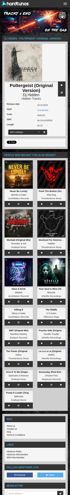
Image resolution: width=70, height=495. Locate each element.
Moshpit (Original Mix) (19, 240)
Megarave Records (51, 379)
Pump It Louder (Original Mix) (22, 392)
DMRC (51, 354)
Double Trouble (51, 334)
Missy (15, 313)
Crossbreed (42, 110)
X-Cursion (51, 313)
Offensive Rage (51, 317)
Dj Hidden (31, 95)
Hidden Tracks (31, 98)
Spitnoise (13, 375)
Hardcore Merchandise (17, 454)
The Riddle (51, 309)
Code (9, 114)
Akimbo (15, 194)
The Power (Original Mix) (19, 351)
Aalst (23, 194)
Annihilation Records (18, 198)
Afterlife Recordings (51, 296)
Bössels (51, 292)
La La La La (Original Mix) (52, 351)
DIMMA (18, 292)
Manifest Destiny (18, 334)
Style (9, 109)
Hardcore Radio (14, 451)
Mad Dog (51, 194)
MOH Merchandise (15, 457)
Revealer (15, 243)
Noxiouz (25, 375)
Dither (19, 354)
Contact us (12, 429)
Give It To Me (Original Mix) (20, 372)
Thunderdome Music (51, 198)
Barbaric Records (18, 337)
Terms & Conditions (16, 435)
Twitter (50, 475)
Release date (13, 104)
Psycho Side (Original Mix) (53, 330)
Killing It (18, 309)
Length (10, 124)
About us (11, 426)
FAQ (9, 432)
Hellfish (51, 243)
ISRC (9, 119)
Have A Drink (19, 289)
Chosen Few (51, 375)
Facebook (19, 475)
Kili (24, 243)
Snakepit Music (18, 247)
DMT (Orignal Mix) (18, 330)
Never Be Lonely (19, 191)
